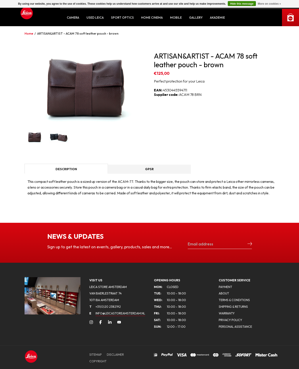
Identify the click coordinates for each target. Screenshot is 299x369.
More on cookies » (269, 3)
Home (29, 34)
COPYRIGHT (98, 361)
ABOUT (224, 293)
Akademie (217, 18)
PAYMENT (225, 287)
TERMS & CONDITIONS (234, 300)
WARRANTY (227, 313)
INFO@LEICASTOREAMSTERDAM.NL (120, 313)
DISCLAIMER (115, 355)
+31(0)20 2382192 (105, 307)
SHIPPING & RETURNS (233, 307)
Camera (73, 18)
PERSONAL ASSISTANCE (235, 327)
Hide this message (241, 3)
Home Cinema (152, 18)
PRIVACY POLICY (230, 320)
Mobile (176, 18)
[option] (85, 88)
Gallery (196, 18)
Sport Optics (122, 18)
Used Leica (95, 18)
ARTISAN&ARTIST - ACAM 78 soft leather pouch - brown (78, 34)
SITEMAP (95, 355)
